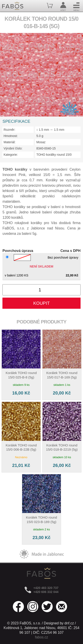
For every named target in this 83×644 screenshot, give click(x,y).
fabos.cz (41, 637)
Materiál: (9, 142)
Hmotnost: (11, 136)
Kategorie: (11, 154)
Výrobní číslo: (13, 148)
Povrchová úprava (17, 251)
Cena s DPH (70, 251)
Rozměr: (9, 129)
